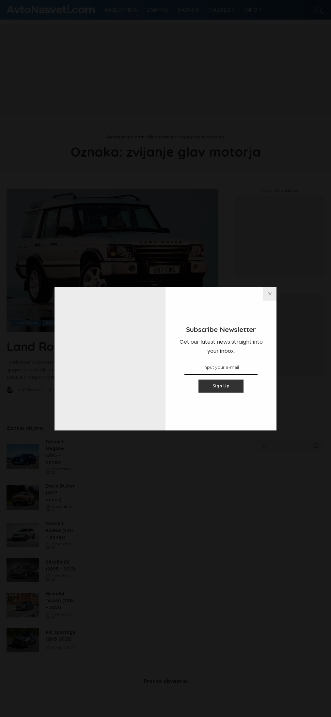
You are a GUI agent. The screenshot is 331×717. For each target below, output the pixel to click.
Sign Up (221, 385)
